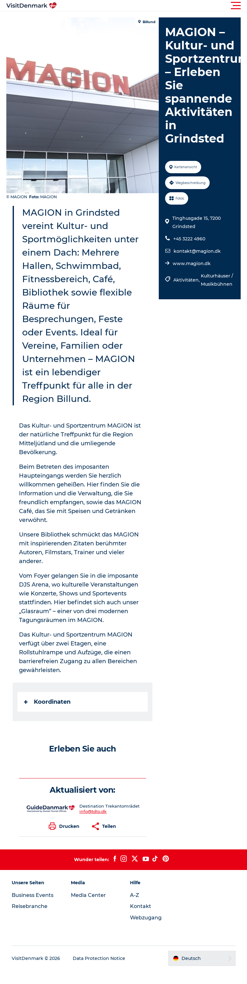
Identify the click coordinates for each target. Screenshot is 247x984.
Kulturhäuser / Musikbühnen (217, 280)
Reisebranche (29, 906)
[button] (152, 6)
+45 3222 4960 (189, 239)
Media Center (88, 895)
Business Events (32, 895)
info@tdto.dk (93, 811)
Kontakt (140, 906)
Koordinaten (47, 701)
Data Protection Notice (99, 958)
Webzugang (146, 918)
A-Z (134, 895)
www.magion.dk (192, 263)
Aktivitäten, (187, 280)
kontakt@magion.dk (197, 251)
